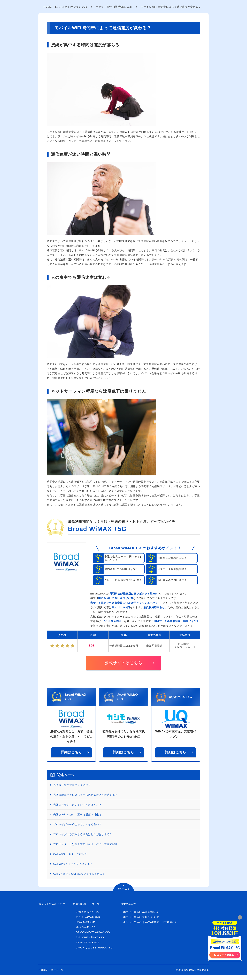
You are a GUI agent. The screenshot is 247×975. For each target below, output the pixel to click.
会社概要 (43, 970)
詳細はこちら (71, 752)
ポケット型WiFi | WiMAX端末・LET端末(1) (149, 922)
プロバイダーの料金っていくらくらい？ (77, 824)
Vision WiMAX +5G (88, 942)
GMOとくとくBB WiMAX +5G (94, 947)
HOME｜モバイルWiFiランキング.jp (65, 6)
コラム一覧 (57, 970)
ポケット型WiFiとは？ (51, 904)
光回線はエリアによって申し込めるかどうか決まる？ (85, 794)
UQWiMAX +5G (85, 922)
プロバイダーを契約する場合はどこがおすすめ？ (82, 834)
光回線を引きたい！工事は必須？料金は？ (78, 814)
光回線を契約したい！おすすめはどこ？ (77, 804)
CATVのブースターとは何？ (70, 854)
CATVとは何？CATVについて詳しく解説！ (79, 873)
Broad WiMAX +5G (97, 528)
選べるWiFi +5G (86, 927)
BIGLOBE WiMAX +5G (90, 937)
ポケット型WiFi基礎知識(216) (114, 6)
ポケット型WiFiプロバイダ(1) (141, 916)
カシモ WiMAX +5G (88, 916)
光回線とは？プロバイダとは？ (72, 784)
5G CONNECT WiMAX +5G (93, 932)
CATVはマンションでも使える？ (73, 863)
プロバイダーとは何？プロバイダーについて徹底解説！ (86, 844)
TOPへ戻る (123, 888)
